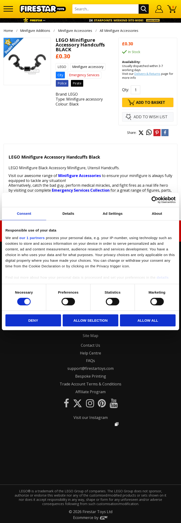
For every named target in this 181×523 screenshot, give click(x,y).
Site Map (90, 335)
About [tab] (157, 213)
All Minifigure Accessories (119, 30)
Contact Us (90, 345)
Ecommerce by (90, 517)
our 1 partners (32, 238)
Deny (33, 320)
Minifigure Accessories (75, 30)
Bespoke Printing (90, 376)
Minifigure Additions (35, 30)
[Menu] (8, 9)
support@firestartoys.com (90, 368)
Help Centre (90, 353)
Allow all (147, 320)
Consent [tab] (24, 213)
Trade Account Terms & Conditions (90, 384)
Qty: (125, 89)
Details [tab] (68, 213)
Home (8, 30)
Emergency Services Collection (81, 190)
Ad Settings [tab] (113, 213)
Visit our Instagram (91, 417)
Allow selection (90, 320)
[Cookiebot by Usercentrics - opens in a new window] (155, 199)
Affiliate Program (90, 391)
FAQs (90, 360)
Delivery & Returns (147, 74)
